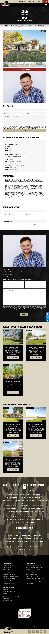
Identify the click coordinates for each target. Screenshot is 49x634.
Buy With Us (31, 1)
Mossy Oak (5, 589)
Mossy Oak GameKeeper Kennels (11, 596)
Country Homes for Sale (14, 535)
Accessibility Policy (33, 623)
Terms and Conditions (17, 623)
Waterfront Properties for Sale (38, 546)
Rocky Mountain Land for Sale (33, 569)
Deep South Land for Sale (32, 580)
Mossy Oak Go (6, 598)
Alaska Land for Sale (24, 494)
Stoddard (12, 158)
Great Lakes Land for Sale (32, 576)
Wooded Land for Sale (24, 549)
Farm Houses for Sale (27, 535)
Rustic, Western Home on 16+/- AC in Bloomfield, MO (13, 459)
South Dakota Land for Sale (25, 516)
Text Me (6, 277)
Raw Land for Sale (9, 541)
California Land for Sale (12, 497)
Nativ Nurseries (7, 594)
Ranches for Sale (38, 538)
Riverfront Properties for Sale (13, 543)
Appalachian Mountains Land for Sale (35, 578)
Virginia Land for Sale (23, 519)
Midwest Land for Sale (31, 574)
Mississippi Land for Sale (38, 505)
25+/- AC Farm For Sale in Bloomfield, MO (13, 424)
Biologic (5, 593)
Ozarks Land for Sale (31, 572)
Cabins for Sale (25, 532)
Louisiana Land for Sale (36, 502)
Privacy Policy (42, 128)
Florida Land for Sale (37, 497)
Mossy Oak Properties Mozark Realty (14, 165)
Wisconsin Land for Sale (18, 522)
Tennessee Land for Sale (40, 516)
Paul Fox (15, 164)
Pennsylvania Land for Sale (37, 514)
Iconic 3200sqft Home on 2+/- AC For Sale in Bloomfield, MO (13, 347)
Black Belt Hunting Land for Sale (34, 567)
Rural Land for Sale (27, 543)
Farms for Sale (37, 535)
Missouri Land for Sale (11, 508)
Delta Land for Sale (30, 583)
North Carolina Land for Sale (26, 511)
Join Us (38, 1)
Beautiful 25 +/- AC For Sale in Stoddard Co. (13, 381)
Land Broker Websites (30, 625)
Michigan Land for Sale (11, 505)
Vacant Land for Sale (23, 546)
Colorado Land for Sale (25, 497)
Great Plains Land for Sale (32, 571)
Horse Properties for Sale (13, 538)
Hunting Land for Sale (26, 538)
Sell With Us (22, 1)
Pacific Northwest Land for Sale (33, 581)
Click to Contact (13, 169)
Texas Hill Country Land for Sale (34, 565)
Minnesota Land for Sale (24, 505)
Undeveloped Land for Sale (10, 546)
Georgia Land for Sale (7, 500)
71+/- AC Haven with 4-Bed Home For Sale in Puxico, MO (36, 424)
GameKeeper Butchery (8, 600)
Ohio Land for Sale (39, 511)
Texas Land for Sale (11, 519)
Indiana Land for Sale (31, 500)
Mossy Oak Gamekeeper (9, 591)
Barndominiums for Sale (14, 532)
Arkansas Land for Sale (36, 494)
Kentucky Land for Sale (24, 502)
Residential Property (20, 152)
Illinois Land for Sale (19, 500)
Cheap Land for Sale (36, 532)
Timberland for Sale (38, 543)
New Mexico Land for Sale (11, 511)
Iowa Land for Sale (42, 500)
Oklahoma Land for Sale (11, 514)
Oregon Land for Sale (24, 514)
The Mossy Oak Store (8, 603)
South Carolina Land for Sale (10, 516)
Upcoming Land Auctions (9, 583)
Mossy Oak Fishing (7, 602)
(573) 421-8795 (12, 167)
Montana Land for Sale (24, 508)
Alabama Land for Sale (12, 494)
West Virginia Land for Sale (36, 519)
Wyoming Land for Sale (31, 522)
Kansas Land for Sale (12, 502)
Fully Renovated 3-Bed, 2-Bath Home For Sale (36, 347)
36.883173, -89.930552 (16, 161)
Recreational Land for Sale (21, 541)
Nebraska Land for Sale (37, 508)
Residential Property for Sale (37, 541)
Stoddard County (22, 20)
